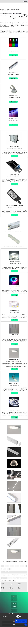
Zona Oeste (15, 577)
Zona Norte (10, 577)
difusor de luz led (9, 13)
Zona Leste (24, 577)
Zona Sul (19, 577)
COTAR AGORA (13, 55)
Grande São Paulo (4, 580)
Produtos (14, 603)
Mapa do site (14, 606)
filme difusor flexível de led (4, 15)
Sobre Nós (14, 599)
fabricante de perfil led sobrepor (17, 13)
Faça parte (14, 610)
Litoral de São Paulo (12, 580)
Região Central (3, 577)
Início (14, 596)
